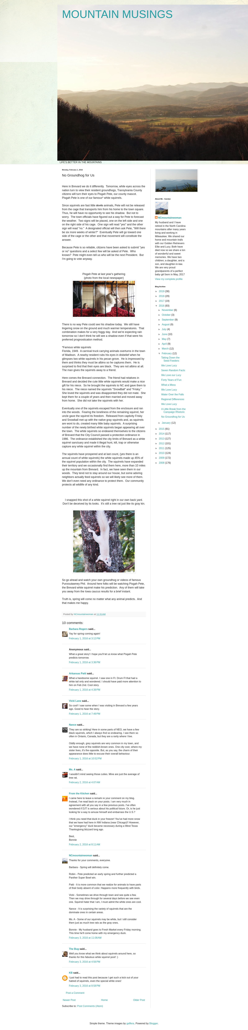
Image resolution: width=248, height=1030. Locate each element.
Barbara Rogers (78, 629)
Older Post (139, 1000)
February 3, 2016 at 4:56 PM (84, 961)
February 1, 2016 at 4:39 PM (84, 689)
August (166, 324)
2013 (162, 438)
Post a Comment (75, 993)
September (168, 319)
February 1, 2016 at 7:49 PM (84, 713)
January (166, 423)
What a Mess (168, 385)
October (166, 315)
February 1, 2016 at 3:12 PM (84, 638)
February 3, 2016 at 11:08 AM (85, 937)
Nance (72, 724)
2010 (162, 453)
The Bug (74, 949)
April (164, 344)
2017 (162, 301)
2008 (162, 462)
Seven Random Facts (173, 370)
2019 (162, 291)
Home (104, 1000)
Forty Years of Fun (171, 380)
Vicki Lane (75, 701)
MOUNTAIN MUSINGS (117, 14)
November (168, 310)
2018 (162, 296)
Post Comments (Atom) (90, 1006)
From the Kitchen (79, 793)
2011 (162, 448)
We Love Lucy (169, 365)
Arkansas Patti (77, 673)
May (164, 339)
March (165, 348)
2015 (162, 429)
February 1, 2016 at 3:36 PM (84, 662)
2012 (162, 443)
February (167, 353)
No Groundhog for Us (173, 416)
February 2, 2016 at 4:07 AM (84, 782)
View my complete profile (169, 279)
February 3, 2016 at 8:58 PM (84, 985)
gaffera (130, 1023)
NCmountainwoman (80, 855)
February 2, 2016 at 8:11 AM (84, 844)
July (164, 329)
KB (71, 972)
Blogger (153, 1023)
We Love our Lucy (171, 375)
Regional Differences (172, 399)
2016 (162, 305)
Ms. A (72, 769)
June (165, 334)
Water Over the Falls (172, 394)
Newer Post (69, 1000)
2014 (162, 433)
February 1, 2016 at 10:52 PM (85, 758)
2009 (162, 458)
